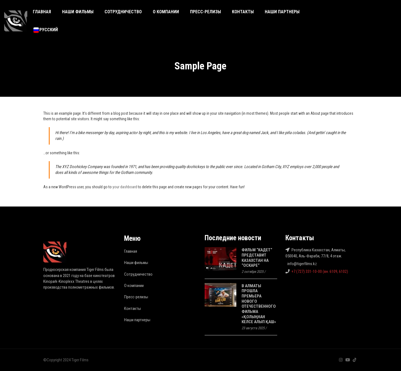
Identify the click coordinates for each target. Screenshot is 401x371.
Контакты (243, 11)
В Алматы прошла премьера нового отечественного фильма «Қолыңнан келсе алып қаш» (259, 304)
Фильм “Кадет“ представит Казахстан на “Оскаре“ (257, 257)
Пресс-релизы (205, 11)
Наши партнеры (282, 11)
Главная (42, 11)
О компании (166, 11)
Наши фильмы (77, 11)
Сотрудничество (123, 11)
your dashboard (125, 187)
